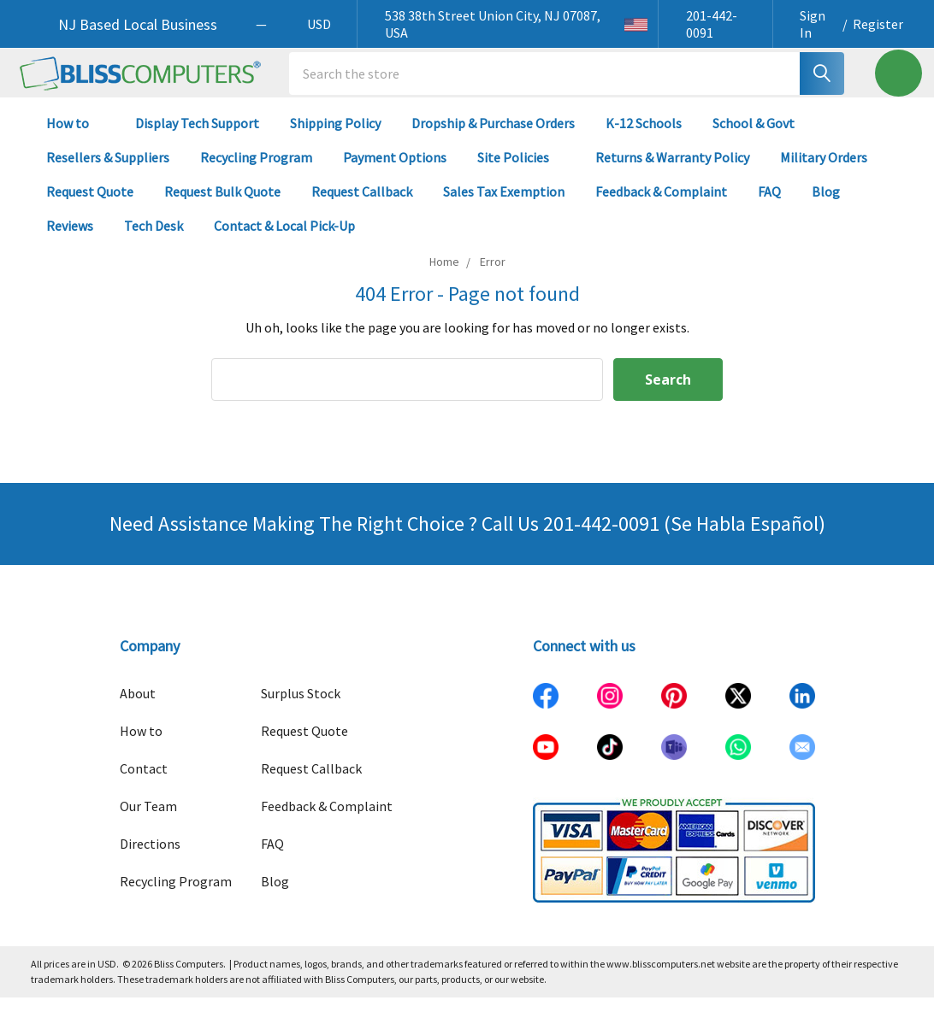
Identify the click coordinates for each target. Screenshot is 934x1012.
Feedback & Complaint (661, 205)
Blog (826, 205)
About (138, 707)
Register (878, 23)
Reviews (69, 239)
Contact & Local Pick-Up (292, 239)
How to (75, 136)
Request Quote (89, 205)
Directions (150, 858)
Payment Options (394, 170)
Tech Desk (153, 239)
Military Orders (823, 170)
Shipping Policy (335, 136)
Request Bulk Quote (222, 205)
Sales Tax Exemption (504, 205)
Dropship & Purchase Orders (493, 136)
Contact (144, 782)
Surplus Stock (300, 707)
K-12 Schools (644, 136)
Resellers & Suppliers (107, 170)
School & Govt (753, 136)
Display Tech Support (197, 136)
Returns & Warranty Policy (672, 170)
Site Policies (521, 170)
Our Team (148, 820)
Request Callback (361, 205)
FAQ (769, 205)
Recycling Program (256, 170)
